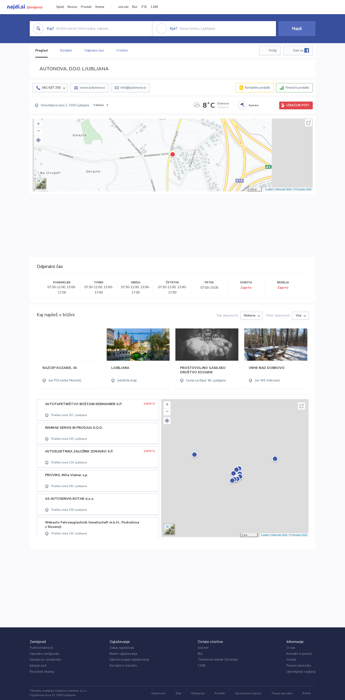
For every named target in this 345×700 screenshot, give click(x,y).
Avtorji (291, 659)
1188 (154, 7)
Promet (86, 7)
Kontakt (220, 693)
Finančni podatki (297, 87)
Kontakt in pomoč (299, 654)
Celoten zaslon (308, 122)
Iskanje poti (38, 665)
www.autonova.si (92, 87)
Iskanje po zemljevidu (45, 659)
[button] (38, 140)
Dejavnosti (158, 693)
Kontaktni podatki (257, 87)
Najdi (297, 28)
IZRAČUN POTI (297, 105)
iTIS (144, 7)
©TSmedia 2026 (302, 189)
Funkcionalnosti (41, 647)
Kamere (253, 105)
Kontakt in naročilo (123, 665)
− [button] (38, 131)
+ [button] (38, 124)
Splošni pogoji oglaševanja (129, 659)
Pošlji (273, 50)
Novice (72, 7)
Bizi (134, 7)
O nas (290, 647)
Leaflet (269, 189)
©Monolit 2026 (283, 189)
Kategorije (197, 693)
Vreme (99, 7)
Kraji (178, 693)
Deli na (301, 50)
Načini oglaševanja (123, 654)
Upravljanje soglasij (300, 671)
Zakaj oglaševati (122, 647)
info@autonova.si (133, 87)
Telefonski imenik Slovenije (218, 659)
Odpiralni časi (94, 50)
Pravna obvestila (298, 665)
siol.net (123, 7)
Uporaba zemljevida (44, 654)
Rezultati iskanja (42, 671)
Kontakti (66, 50)
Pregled (41, 50)
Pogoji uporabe (282, 693)
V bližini (122, 50)
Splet (60, 7)
